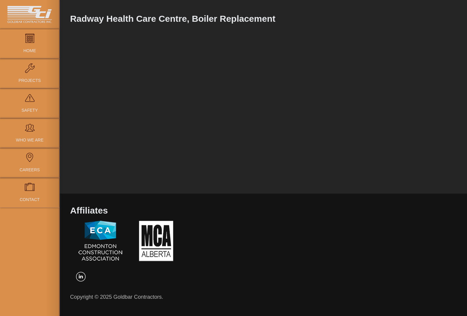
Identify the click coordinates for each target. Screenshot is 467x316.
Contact (30, 199)
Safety (29, 110)
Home (30, 50)
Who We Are (30, 140)
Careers (30, 169)
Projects (29, 80)
